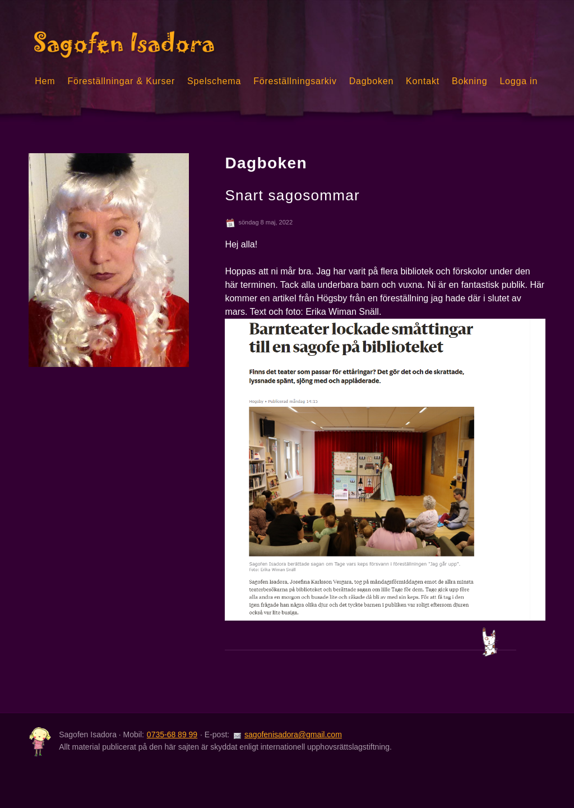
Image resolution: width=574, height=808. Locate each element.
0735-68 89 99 (172, 734)
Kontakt (422, 81)
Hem (45, 81)
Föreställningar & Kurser (121, 81)
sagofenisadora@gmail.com (293, 734)
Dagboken (371, 81)
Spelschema (214, 81)
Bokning (469, 81)
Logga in (518, 81)
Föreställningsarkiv (295, 81)
